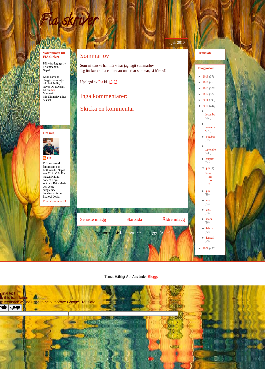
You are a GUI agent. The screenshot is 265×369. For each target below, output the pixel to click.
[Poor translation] (15, 307)
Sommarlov (208, 178)
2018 (206, 82)
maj (208, 200)
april (208, 209)
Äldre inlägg (173, 219)
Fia (49, 157)
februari (210, 228)
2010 (206, 106)
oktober (210, 136)
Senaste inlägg (93, 219)
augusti (210, 158)
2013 (206, 88)
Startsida (134, 219)
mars (209, 219)
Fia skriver (68, 22)
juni (208, 191)
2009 (206, 248)
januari (210, 237)
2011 (206, 100)
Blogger (154, 276)
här (53, 90)
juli (208, 168)
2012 (206, 94)
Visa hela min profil (54, 201)
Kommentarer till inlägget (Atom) (145, 233)
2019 (206, 76)
